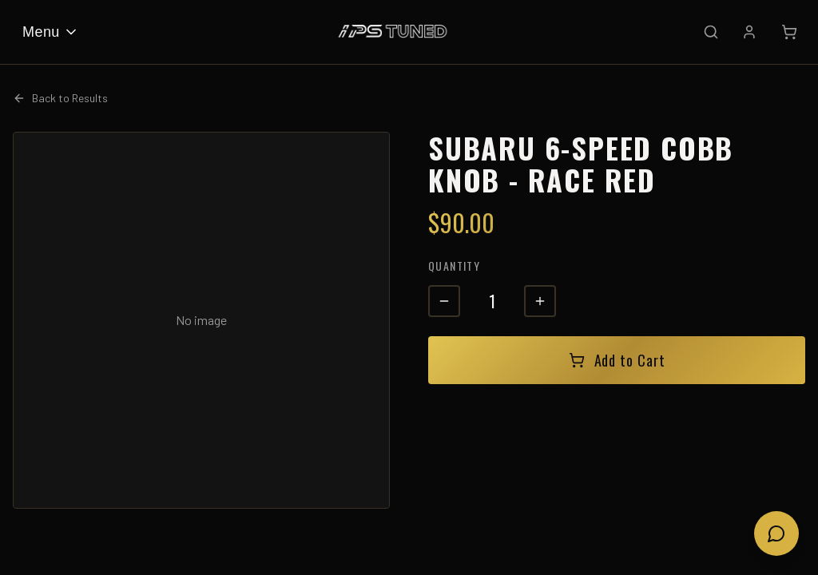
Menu (50, 32)
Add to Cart (617, 360)
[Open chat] (776, 533)
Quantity (454, 265)
